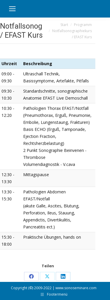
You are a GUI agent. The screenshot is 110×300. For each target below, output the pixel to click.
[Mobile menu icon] (12, 8)
